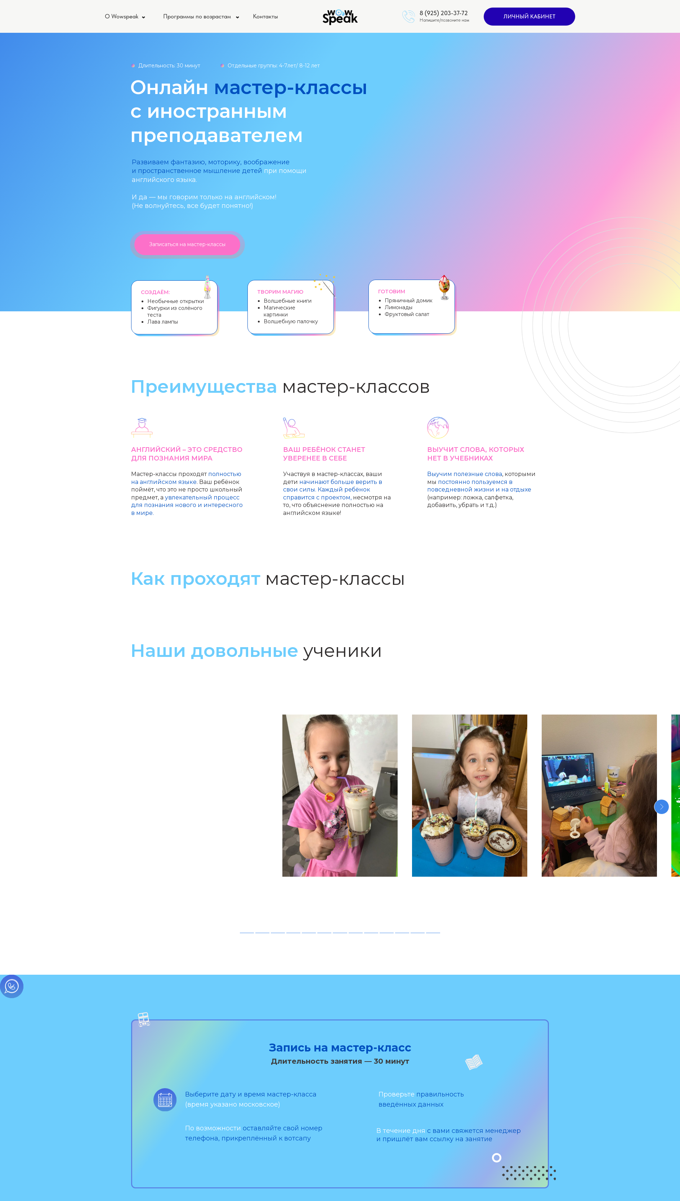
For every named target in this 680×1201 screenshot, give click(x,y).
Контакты (265, 16)
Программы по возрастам (197, 16)
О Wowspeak (121, 16)
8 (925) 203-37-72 (444, 13)
